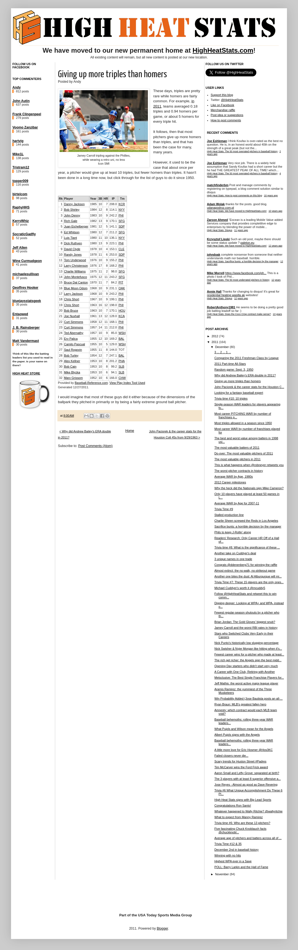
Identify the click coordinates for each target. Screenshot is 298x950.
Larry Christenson (76, 265)
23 (60, 327)
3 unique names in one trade (233, 559)
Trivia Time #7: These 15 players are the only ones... (249, 582)
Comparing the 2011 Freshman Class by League (246, 358)
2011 (215, 342)
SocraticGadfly (24, 234)
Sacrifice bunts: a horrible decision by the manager (247, 526)
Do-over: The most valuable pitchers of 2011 (243, 453)
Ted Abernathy (73, 332)
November (222, 874)
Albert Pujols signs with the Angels (237, 734)
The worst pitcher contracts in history (238, 470)
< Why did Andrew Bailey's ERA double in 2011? (84, 434)
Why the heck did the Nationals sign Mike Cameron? (249, 488)
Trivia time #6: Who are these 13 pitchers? (242, 823)
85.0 (114, 332)
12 (100, 209)
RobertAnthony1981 (221, 307)
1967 (93, 299)
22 (60, 321)
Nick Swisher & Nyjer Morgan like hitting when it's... (248, 648)
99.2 (114, 366)
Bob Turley (71, 355)
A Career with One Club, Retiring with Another (244, 671)
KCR (122, 204)
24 (60, 332)
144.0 (113, 349)
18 (60, 299)
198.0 (113, 305)
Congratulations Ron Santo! (232, 805)
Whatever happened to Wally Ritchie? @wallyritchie (248, 811)
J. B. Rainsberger (26, 328)
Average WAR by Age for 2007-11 (236, 503)
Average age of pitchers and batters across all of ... (247, 838)
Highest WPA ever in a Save (233, 861)
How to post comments (226, 120)
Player (68, 198)
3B (100, 198)
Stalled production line (229, 515)
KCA (122, 316)
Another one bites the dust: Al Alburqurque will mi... (248, 576)
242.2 (113, 215)
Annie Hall (214, 291)
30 (60, 366)
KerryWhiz (20, 221)
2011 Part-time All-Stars (230, 363)
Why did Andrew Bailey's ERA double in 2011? (245, 375)
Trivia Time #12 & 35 (228, 843)
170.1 (113, 221)
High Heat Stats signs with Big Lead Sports (242, 799)
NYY (122, 209)
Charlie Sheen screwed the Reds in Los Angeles (246, 520)
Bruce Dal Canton (76, 282)
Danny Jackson (74, 204)
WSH (122, 332)
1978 (93, 249)
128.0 (113, 316)
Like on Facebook (222, 105)
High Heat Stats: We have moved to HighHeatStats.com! (237, 211)
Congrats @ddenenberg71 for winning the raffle (245, 564)
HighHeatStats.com (223, 50)
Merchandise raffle (223, 110)
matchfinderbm (217, 185)
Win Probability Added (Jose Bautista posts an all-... (248, 698)
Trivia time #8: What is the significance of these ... (247, 547)
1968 (93, 288)
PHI (121, 215)
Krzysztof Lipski (218, 239)
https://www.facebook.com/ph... (245, 273)
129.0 (113, 344)
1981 (93, 226)
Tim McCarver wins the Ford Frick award (241, 767)
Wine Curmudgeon (27, 261)
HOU (122, 310)
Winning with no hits (227, 855)
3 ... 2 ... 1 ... (222, 352)
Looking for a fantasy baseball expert (238, 392)
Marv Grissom (73, 377)
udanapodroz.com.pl (220, 207)
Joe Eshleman (217, 141)
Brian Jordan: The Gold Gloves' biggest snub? (244, 621)
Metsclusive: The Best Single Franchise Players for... (249, 677)
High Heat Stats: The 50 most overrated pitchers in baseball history (242, 151)
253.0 (113, 254)
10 (100, 204)
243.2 (113, 277)
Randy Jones (73, 254)
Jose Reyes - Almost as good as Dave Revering (246, 784)
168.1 (113, 321)
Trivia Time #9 (223, 509)
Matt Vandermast (25, 341)
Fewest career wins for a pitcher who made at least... (249, 654)
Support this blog (222, 95)
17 (100, 265)
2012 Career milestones (230, 482)
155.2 (113, 260)
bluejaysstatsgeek (26, 301)
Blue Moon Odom (75, 288)
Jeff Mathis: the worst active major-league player (246, 683)
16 (60, 288)
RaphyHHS (21, 207)
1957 (93, 327)
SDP (122, 226)
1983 (93, 215)
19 (60, 305)
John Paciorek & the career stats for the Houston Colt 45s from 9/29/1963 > (175, 434)
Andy (16, 87)
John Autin (21, 101)
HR (105, 198)
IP (113, 198)
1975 (93, 271)
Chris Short (71, 299)
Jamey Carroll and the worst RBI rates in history (246, 627)
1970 (93, 282)
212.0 (113, 327)
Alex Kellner (72, 361)
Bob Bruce (71, 310)
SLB (121, 366)
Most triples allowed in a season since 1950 (243, 423)
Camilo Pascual (74, 344)
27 (60, 349)
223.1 (113, 243)
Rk (61, 198)
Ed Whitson (71, 232)
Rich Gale (70, 221)
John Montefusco (75, 277)
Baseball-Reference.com (91, 382)
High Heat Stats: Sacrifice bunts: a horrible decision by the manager (242, 261)
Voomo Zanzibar (25, 127)
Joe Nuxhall (72, 316)
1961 (93, 316)
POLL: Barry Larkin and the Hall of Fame (241, 867)
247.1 (113, 355)
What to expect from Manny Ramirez (238, 817)
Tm (122, 198)
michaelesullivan (25, 274)
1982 (93, 221)
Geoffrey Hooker (25, 288)
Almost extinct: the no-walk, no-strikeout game (244, 570)
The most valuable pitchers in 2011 (237, 459)
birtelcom (19, 194)
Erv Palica (71, 338)
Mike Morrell (215, 273)
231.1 (113, 288)
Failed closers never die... (231, 755)
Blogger (162, 928)
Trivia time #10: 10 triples (231, 398)
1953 (93, 361)
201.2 (113, 361)
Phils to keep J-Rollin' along (232, 532)
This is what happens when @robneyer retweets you (249, 465)
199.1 (113, 299)
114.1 (113, 209)
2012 (215, 336)
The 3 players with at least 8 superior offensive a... (247, 778)
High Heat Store (26, 373)
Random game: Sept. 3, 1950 (233, 369)
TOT (122, 349)
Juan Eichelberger (76, 226)
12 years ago (275, 245)
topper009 (20, 181)
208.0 (113, 204)
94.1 (114, 372)
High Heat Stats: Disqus (219, 230)
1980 (93, 232)
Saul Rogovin (73, 349)
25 (60, 338)
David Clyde (72, 249)
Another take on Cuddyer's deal (235, 553)
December (222, 347)
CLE (121, 249)
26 (60, 344)
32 (60, 377)
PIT (121, 282)
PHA (122, 361)
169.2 (113, 338)
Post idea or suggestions (227, 115)
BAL (121, 338)
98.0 (114, 271)
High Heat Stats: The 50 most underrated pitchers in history (238, 280)
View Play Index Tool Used (127, 382)
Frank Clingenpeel (26, 114)
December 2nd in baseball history (236, 849)
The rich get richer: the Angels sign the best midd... (247, 660)
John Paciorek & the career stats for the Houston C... (249, 387)
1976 (93, 260)
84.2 (114, 282)
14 (60, 277)
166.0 (113, 377)
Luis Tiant (70, 237)
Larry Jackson (73, 293)
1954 (93, 355)
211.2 (113, 232)
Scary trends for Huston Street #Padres (240, 761)
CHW (122, 377)
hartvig (17, 141)
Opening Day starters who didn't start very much (246, 666)
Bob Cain (70, 366)
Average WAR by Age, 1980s (233, 476)
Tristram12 (20, 167)
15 (60, 282)
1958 (93, 321)
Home (129, 431)
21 (60, 316)
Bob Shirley (71, 209)
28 (60, 355)
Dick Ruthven (73, 243)
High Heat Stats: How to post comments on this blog (234, 195)
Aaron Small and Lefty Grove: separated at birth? (246, 773)
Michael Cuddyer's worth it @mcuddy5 (239, 588)
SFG (122, 221)
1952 (93, 377)
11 (100, 237)
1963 (93, 305)
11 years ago (241, 230)
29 (60, 361)
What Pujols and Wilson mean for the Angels (243, 728)
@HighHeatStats (232, 99)
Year (93, 198)
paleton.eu (247, 242)
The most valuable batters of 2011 (236, 447)
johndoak (213, 254)
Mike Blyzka (72, 372)
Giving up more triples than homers (237, 381)
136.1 (113, 237)
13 (100, 221)
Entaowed (20, 314)
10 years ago (271, 195)
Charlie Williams (75, 271)
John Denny (72, 215)
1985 (93, 204)
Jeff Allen (19, 248)
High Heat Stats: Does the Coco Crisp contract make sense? (239, 314)
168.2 (113, 265)
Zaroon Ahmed (217, 219)
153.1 (113, 249)
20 (60, 310)
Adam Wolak (216, 204)
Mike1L (18, 154)
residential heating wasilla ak (226, 295)
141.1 (113, 226)
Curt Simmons (73, 321)
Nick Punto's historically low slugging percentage (246, 642)
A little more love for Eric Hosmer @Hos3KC (243, 749)
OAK (122, 288)
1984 (93, 209)
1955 (93, 338)
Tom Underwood (75, 260)
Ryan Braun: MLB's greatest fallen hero (240, 704)
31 (60, 372)
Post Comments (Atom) (95, 446)
